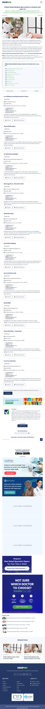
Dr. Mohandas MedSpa (11, 72)
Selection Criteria (9, 91)
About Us (5, 683)
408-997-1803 (8, 103)
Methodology (20, 683)
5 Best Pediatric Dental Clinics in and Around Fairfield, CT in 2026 (21, 618)
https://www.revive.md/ (10, 336)
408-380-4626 (8, 131)
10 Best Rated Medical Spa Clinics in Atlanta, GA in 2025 (32, 657)
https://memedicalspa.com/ (11, 218)
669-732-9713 (8, 338)
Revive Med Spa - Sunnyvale (13, 83)
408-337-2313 (8, 220)
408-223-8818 (8, 368)
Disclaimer (37, 91)
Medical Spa (18, 654)
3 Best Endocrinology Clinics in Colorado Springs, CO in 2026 (20, 631)
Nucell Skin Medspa (11, 77)
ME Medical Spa (10, 76)
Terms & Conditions (21, 708)
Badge (4, 685)
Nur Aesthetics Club (11, 79)
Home (4, 681)
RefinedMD (9, 81)
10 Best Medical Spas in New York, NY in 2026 (11, 657)
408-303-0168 (8, 250)
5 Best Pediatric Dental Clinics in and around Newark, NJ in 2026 (20, 621)
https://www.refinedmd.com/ (11, 308)
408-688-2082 (8, 310)
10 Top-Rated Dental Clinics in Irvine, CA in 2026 (17, 628)
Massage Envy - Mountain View (13, 74)
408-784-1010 (8, 161)
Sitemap (19, 690)
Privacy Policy (23, 91)
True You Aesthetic (11, 85)
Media (18, 681)
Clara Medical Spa (10, 70)
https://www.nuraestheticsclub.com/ (13, 278)
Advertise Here (22, 425)
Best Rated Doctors (7, 687)
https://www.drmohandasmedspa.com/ (13, 159)
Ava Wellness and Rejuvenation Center (15, 68)
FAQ (18, 689)
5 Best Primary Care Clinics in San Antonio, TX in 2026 (18, 624)
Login (27, 708)
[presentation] (11, 444)
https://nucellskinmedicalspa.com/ (12, 248)
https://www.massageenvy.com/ (12, 189)
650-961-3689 (8, 191)
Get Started (8, 393)
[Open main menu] (41, 2)
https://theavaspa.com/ (10, 101)
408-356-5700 (8, 280)
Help (18, 687)
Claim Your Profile (20, 685)
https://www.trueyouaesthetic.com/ (13, 366)
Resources (5, 689)
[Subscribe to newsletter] (41, 439)
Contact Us (5, 690)
